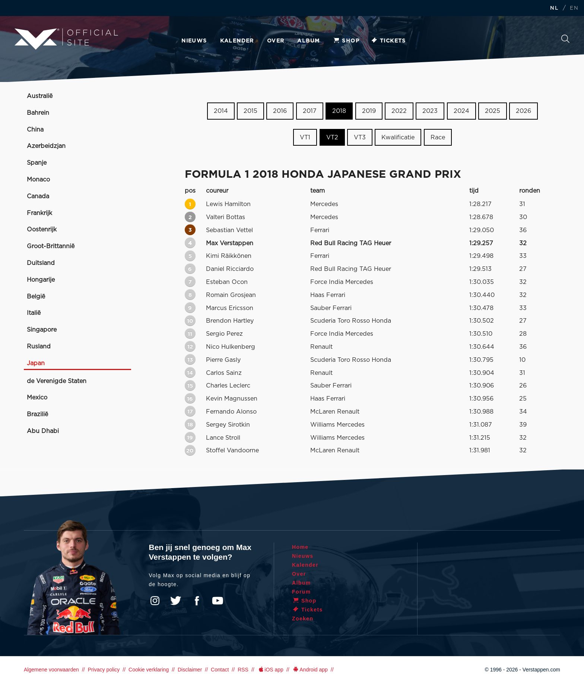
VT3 (360, 137)
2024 (461, 111)
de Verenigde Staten (56, 381)
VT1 (305, 137)
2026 (523, 111)
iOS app (270, 670)
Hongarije (41, 280)
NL (554, 8)
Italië (34, 313)
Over (276, 41)
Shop (346, 41)
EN (574, 8)
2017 (310, 111)
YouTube (217, 601)
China (35, 130)
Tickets (388, 41)
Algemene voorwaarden (51, 670)
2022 (399, 111)
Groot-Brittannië (50, 246)
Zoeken (565, 39)
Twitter (176, 601)
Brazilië (37, 414)
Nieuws (194, 41)
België (36, 297)
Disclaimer (190, 670)
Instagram (155, 601)
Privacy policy (104, 670)
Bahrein (38, 113)
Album (308, 41)
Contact (220, 670)
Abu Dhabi (43, 431)
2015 (250, 111)
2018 (339, 111)
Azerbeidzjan (46, 146)
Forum (301, 592)
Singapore (42, 330)
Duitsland (41, 263)
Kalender (237, 41)
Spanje (37, 163)
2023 (430, 111)
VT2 (332, 137)
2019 (369, 111)
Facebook (197, 601)
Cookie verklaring (148, 670)
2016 (280, 111)
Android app (310, 670)
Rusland (39, 347)
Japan (36, 363)
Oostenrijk (42, 230)
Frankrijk (39, 213)
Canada (38, 196)
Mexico (37, 398)
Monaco (38, 180)
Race (438, 137)
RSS (243, 670)
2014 (221, 111)
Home (300, 547)
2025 (492, 111)
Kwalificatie (398, 137)
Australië (40, 96)
